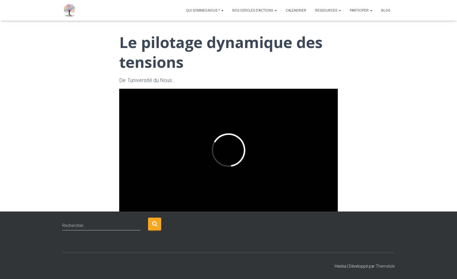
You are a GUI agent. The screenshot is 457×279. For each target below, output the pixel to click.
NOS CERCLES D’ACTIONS (254, 10)
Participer (361, 10)
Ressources (328, 10)
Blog (385, 10)
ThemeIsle (385, 266)
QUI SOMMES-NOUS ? (205, 10)
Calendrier (296, 10)
